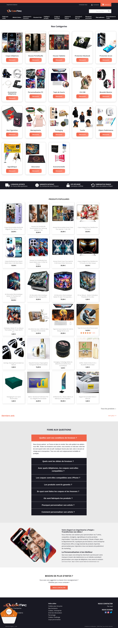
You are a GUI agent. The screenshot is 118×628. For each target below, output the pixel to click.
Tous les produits (109, 408)
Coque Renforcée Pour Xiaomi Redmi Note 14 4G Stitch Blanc (14, 262)
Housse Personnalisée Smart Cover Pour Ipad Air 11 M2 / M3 (63, 228)
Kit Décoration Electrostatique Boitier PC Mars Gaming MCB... (38, 296)
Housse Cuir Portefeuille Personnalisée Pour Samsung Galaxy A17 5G (38, 228)
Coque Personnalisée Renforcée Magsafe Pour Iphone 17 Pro (13, 228)
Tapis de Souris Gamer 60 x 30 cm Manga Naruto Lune (63, 329)
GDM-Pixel (99, 626)
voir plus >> (112, 415)
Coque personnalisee (54, 619)
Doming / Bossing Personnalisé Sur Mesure (13, 363)
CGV (16, 626)
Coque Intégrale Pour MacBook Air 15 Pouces (88, 228)
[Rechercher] (100, 11)
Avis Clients (8, 606)
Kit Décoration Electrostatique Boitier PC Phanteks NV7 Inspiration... (13, 295)
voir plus (10, 622)
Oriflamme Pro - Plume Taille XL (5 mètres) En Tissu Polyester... (63, 397)
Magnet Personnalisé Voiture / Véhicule (88, 397)
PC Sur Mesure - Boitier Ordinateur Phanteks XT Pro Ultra (88, 296)
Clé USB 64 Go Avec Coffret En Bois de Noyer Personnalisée (38, 329)
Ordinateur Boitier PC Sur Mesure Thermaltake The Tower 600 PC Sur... (13, 329)
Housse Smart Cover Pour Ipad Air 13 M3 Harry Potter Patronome (63, 262)
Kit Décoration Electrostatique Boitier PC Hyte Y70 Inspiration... (63, 296)
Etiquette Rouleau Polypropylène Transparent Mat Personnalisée (38, 363)
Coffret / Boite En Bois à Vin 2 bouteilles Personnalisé (87, 363)
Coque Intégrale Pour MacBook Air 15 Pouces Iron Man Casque (88, 262)
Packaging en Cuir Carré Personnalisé (14, 397)
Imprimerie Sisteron (12, 4)
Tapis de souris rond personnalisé (88, 328)
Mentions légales (9, 626)
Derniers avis (8, 415)
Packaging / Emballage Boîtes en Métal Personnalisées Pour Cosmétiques (63, 363)
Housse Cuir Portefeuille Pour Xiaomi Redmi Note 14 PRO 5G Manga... (38, 262)
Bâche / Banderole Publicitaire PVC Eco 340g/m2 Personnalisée (38, 397)
